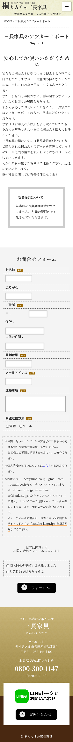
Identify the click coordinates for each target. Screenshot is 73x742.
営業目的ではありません (25, 571)
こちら (47, 465)
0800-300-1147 (36, 668)
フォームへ (40, 588)
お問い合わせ (40, 714)
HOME (8, 21)
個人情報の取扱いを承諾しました (31, 565)
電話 (11, 426)
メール (25, 426)
